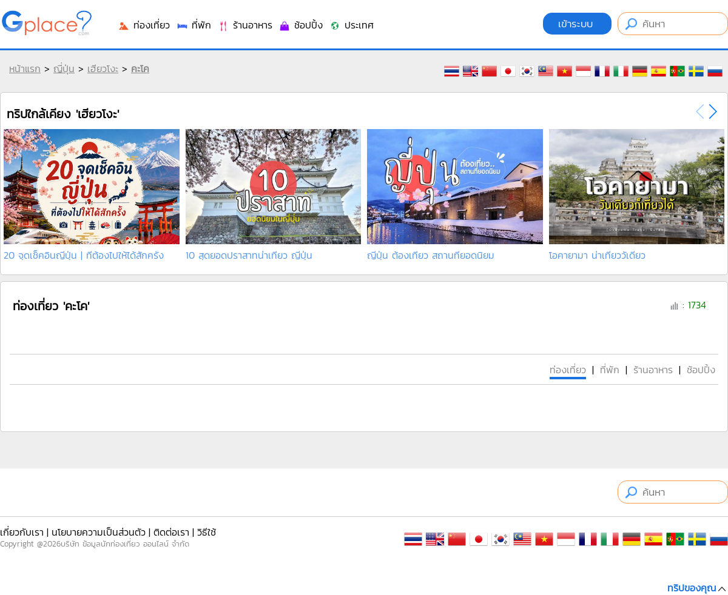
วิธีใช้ (206, 532)
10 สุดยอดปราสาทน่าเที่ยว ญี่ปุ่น (249, 255)
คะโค (140, 68)
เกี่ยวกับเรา (22, 532)
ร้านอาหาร (244, 25)
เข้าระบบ (577, 24)
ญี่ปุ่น (64, 68)
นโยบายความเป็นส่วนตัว (99, 532)
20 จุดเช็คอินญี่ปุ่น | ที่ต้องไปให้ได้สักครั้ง (84, 255)
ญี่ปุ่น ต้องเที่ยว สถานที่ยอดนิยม (430, 255)
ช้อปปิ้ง (300, 25)
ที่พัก (193, 25)
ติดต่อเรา (171, 532)
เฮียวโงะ (102, 68)
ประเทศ (351, 25)
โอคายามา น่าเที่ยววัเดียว (597, 255)
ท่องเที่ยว (144, 25)
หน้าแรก (25, 68)
